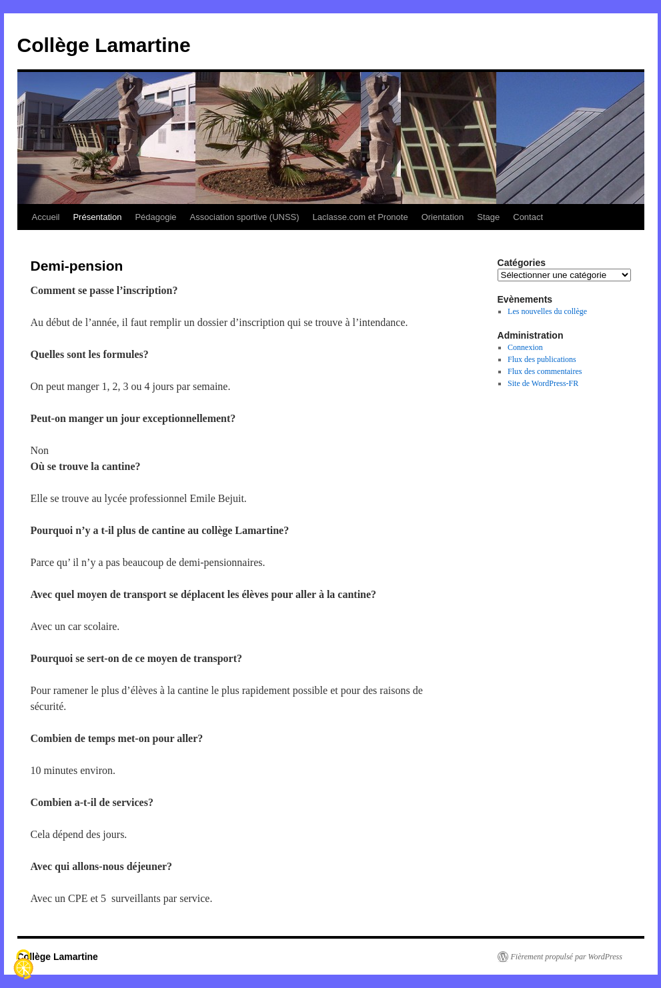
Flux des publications (542, 359)
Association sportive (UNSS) (244, 217)
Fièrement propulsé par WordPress (566, 956)
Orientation (443, 217)
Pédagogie (155, 217)
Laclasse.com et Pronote (360, 217)
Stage (488, 217)
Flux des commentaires (545, 371)
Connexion (525, 347)
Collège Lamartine (104, 45)
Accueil (46, 217)
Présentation (97, 217)
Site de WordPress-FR (543, 383)
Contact (528, 217)
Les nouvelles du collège (547, 311)
